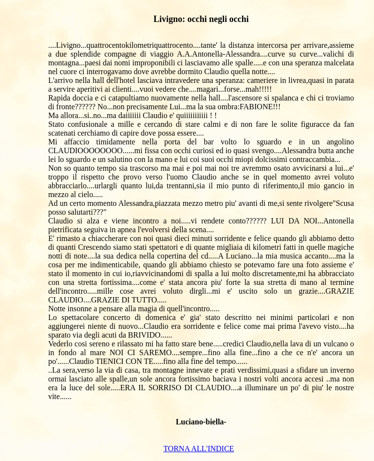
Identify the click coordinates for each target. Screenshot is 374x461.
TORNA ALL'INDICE (198, 448)
